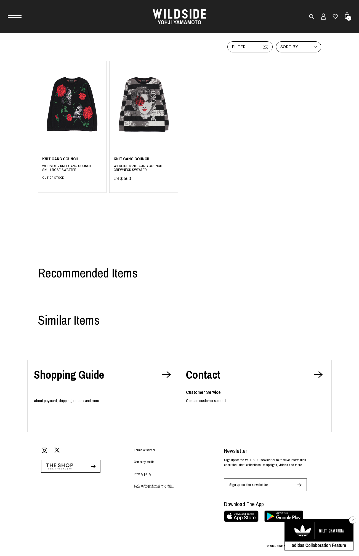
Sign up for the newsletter (248, 484)
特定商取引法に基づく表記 (154, 486)
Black (144, 168)
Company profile (144, 462)
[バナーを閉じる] (352, 520)
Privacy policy (142, 474)
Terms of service (144, 450)
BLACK (72, 168)
